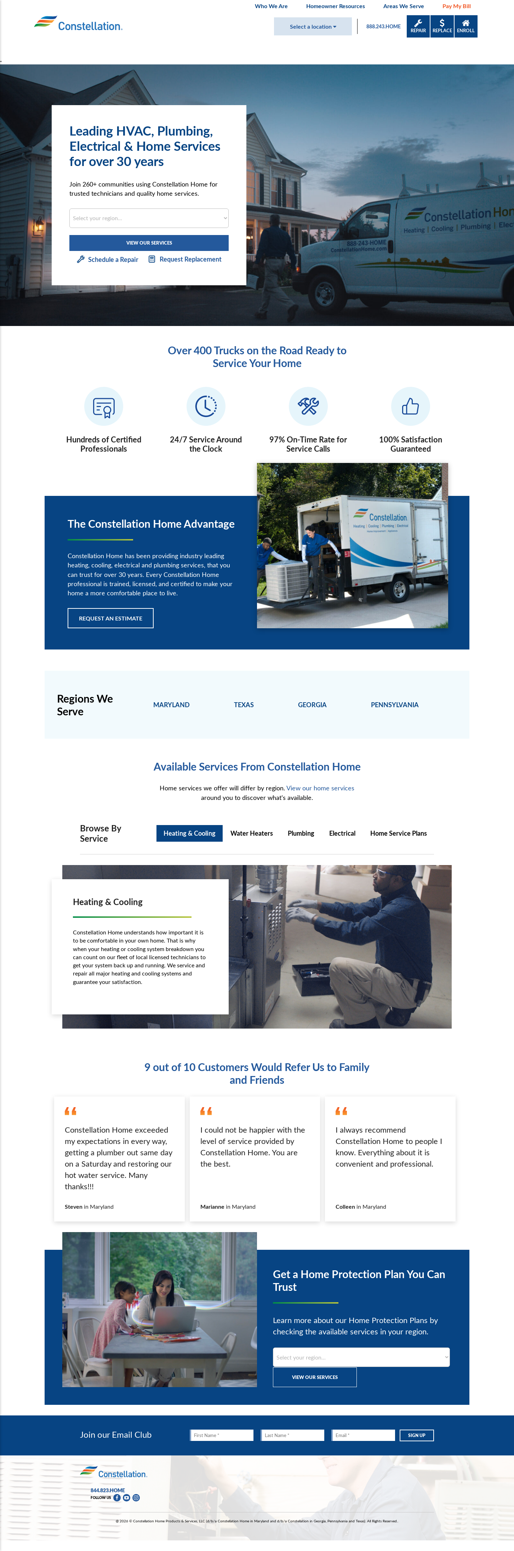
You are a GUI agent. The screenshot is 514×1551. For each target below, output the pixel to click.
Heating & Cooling (190, 833)
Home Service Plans (398, 833)
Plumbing (301, 833)
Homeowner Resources (335, 6)
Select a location (313, 26)
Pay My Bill (456, 6)
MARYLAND (171, 704)
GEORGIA (312, 704)
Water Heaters (251, 833)
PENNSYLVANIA (395, 704)
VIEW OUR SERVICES (149, 242)
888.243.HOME (383, 26)
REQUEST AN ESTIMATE (110, 618)
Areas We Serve (403, 6)
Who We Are (271, 6)
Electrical (342, 833)
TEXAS (244, 704)
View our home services (320, 788)
